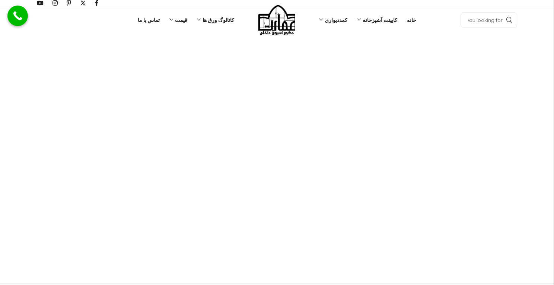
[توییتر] (83, 3)
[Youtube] (40, 3)
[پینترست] (69, 3)
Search (509, 20)
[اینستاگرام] (55, 3)
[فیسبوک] (97, 3)
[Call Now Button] (17, 16)
